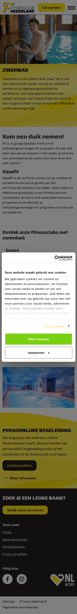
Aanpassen (38, 352)
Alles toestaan (38, 339)
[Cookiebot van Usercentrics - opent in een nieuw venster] (54, 258)
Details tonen (54, 326)
